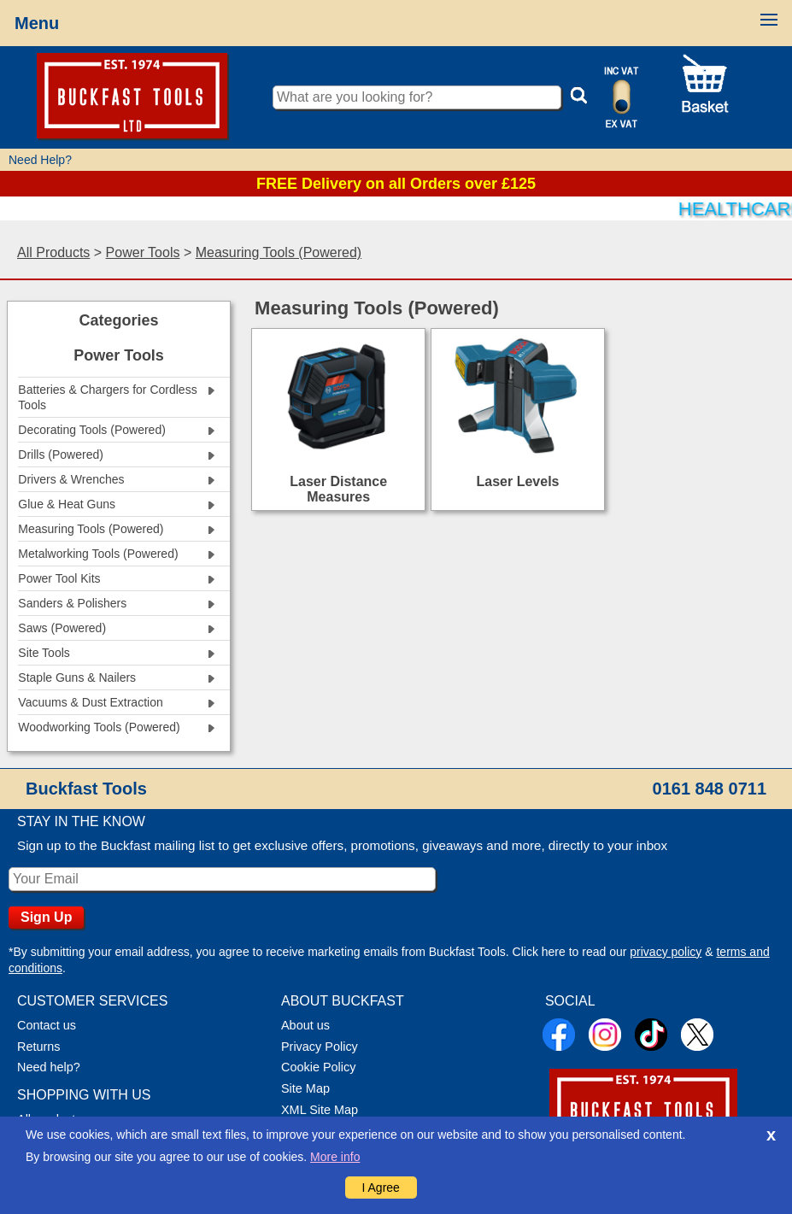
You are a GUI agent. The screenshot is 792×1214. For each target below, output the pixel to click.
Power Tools (143, 252)
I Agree (381, 1187)
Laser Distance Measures (338, 489)
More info (335, 1157)
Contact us (46, 1025)
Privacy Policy (319, 1046)
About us (305, 1025)
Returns (39, 1046)
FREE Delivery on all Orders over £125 (396, 183)
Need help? (48, 1067)
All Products (53, 252)
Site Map (305, 1088)
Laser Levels (518, 481)
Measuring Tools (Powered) (278, 252)
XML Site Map (319, 1110)
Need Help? (40, 160)
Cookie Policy (318, 1067)
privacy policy (665, 952)
